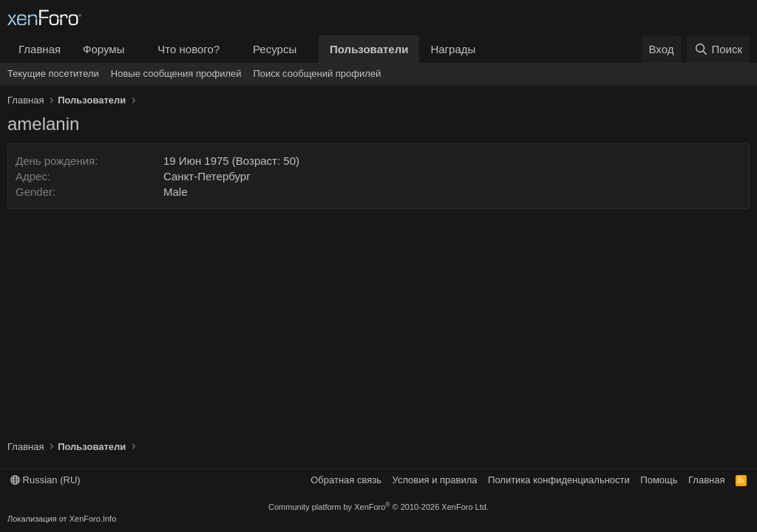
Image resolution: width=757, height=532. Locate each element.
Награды (452, 49)
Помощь (658, 479)
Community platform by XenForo (378, 506)
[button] (136, 49)
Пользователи (369, 49)
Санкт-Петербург (207, 176)
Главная (39, 49)
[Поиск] (718, 49)
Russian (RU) (45, 479)
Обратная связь (345, 479)
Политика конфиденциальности (559, 479)
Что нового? (188, 49)
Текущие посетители (53, 73)
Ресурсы (274, 49)
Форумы (103, 49)
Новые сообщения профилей (176, 73)
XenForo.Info (93, 518)
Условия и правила (435, 479)
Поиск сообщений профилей (317, 73)
